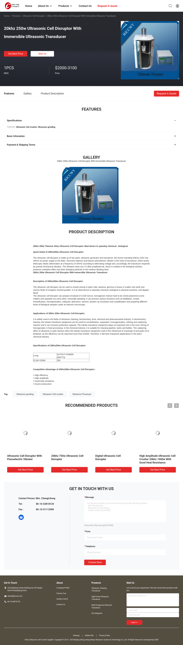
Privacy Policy (104, 635)
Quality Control (62, 599)
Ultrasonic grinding (25, 394)
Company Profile (62, 588)
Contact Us (60, 604)
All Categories (97, 613)
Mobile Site (89, 635)
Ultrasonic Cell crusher (53, 394)
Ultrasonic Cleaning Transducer (99, 589)
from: (88, 531)
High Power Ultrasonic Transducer (100, 598)
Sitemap (76, 635)
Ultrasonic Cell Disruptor (34, 16)
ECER (156, 640)
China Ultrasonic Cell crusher (36, 640)
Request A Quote (166, 93)
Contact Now (95, 562)
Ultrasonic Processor (82, 394)
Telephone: (90, 546)
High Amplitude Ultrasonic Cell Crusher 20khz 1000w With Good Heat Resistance (157, 459)
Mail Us (42, 53)
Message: (89, 497)
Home (6, 16)
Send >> (134, 622)
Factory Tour (61, 593)
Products (16, 16)
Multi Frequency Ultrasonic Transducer (102, 606)
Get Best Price (15, 53)
